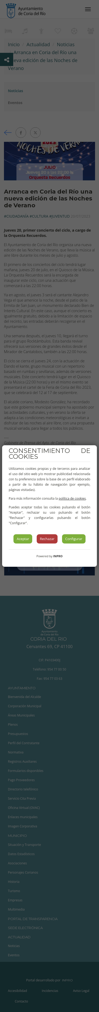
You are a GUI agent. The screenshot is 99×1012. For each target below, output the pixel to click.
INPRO (58, 556)
